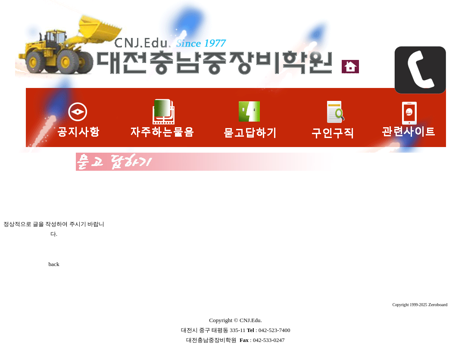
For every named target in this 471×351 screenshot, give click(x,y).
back (53, 264)
